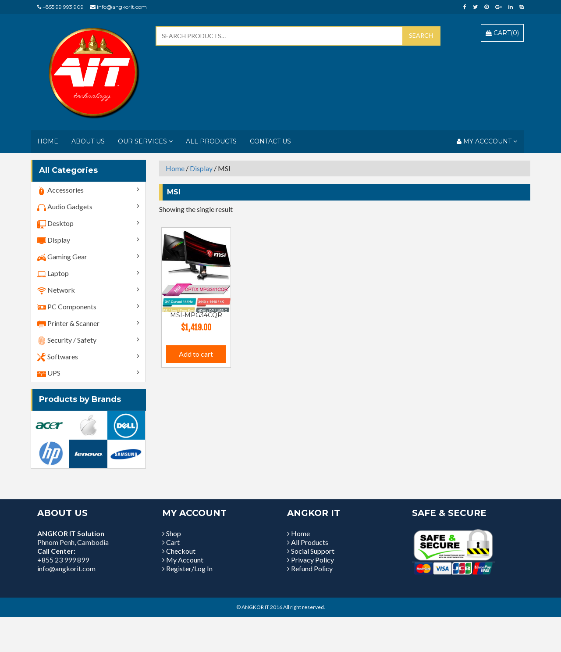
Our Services (145, 141)
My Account (184, 559)
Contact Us (270, 141)
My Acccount (487, 141)
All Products (211, 141)
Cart (173, 542)
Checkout (180, 551)
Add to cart (196, 354)
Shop (173, 533)
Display (201, 168)
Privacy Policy (312, 559)
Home (47, 141)
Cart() (502, 33)
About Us (88, 141)
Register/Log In (189, 568)
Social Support (312, 551)
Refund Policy (312, 568)
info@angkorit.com (122, 7)
